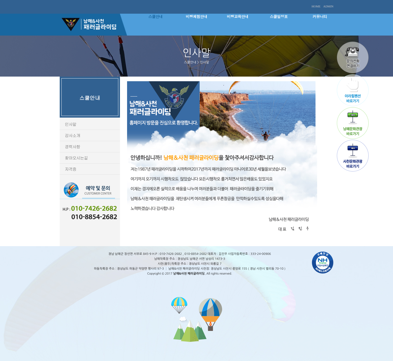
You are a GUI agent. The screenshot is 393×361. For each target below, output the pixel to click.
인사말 (70, 124)
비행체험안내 (196, 16)
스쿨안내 (155, 16)
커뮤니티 (320, 16)
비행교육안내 (237, 16)
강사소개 (72, 135)
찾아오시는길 (76, 158)
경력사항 (72, 146)
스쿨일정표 (279, 16)
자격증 (70, 169)
